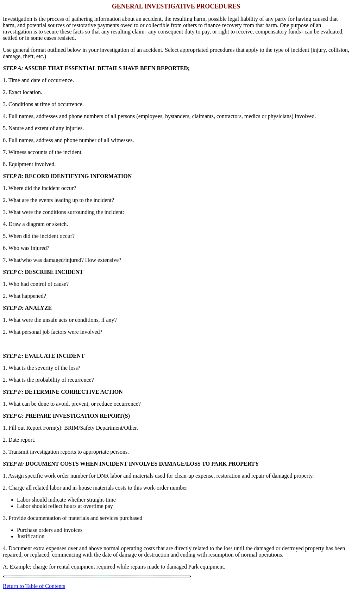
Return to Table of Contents (34, 586)
